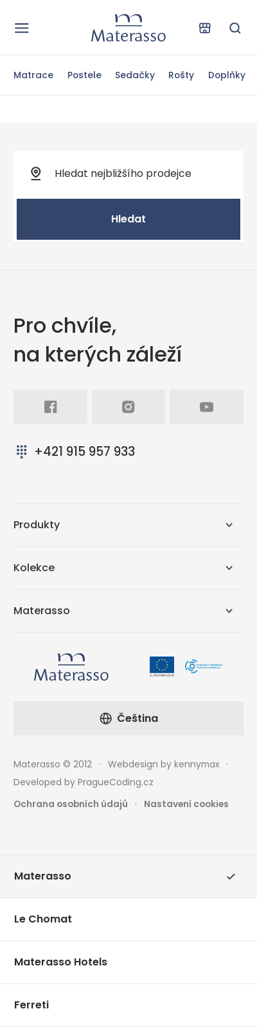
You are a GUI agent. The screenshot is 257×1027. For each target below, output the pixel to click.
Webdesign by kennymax (164, 764)
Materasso (125, 876)
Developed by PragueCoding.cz (83, 782)
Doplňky (226, 75)
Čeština (128, 718)
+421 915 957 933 (74, 451)
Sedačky (135, 75)
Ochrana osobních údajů (70, 803)
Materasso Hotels (60, 962)
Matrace (33, 75)
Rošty (181, 75)
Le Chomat (43, 919)
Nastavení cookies (186, 803)
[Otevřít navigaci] (22, 28)
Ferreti (31, 1005)
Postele (84, 75)
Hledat (128, 219)
